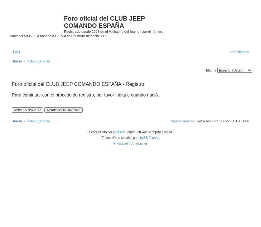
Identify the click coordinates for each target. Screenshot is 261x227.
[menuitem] (16, 52)
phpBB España (148, 138)
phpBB (117, 132)
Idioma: (211, 70)
